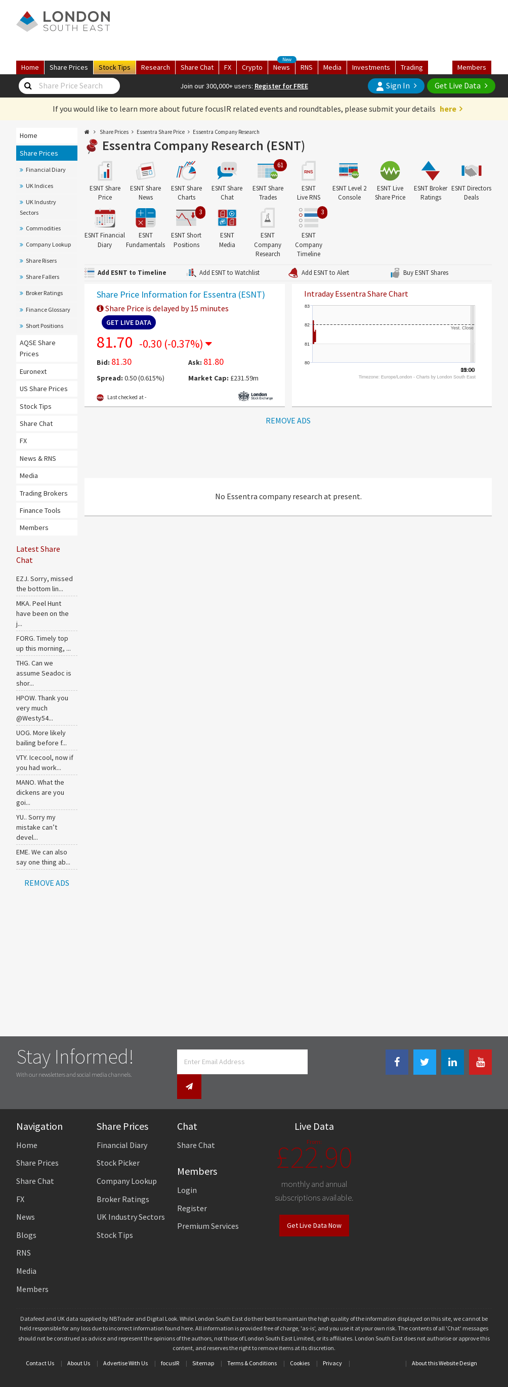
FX (227, 67)
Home (30, 67)
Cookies (300, 1341)
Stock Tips (36, 406)
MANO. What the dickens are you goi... (40, 792)
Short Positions (44, 325)
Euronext (33, 371)
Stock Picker (118, 1141)
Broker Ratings (44, 293)
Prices (69, 67)
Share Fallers (42, 276)
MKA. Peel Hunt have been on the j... (42, 613)
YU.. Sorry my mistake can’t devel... (36, 827)
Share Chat (36, 423)
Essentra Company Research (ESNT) (203, 145)
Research (155, 67)
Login (187, 1168)
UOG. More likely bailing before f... (41, 737)
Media (332, 67)
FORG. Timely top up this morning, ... (43, 643)
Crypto (252, 67)
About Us (78, 1341)
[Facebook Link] (397, 1062)
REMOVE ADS (46, 883)
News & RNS (38, 458)
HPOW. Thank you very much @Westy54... (42, 708)
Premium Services (208, 1204)
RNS (307, 67)
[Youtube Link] (480, 1062)
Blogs (26, 1213)
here (448, 109)
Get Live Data (458, 85)
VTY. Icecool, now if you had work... (44, 762)
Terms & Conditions (252, 1341)
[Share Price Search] (28, 86)
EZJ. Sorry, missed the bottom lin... (44, 583)
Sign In (392, 85)
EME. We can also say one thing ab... (43, 857)
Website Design (458, 1341)
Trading (412, 67)
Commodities (43, 228)
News (284, 66)
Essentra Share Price (161, 131)
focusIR (170, 1341)
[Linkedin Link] (452, 1062)
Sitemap (203, 1341)
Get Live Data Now (314, 1203)
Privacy (332, 1341)
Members (471, 67)
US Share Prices (44, 388)
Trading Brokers (44, 493)
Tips (115, 67)
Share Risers (41, 260)
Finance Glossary (48, 309)
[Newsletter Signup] (319, 1061)
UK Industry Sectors (38, 207)
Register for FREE (281, 85)
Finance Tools (40, 510)
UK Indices (39, 185)
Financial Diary (46, 169)
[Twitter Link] (424, 1062)
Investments (371, 67)
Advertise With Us (125, 1341)
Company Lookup (48, 244)
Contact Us (40, 1341)
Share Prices (39, 153)
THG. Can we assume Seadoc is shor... (43, 673)
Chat (197, 67)
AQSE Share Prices (38, 348)
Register (192, 1186)
